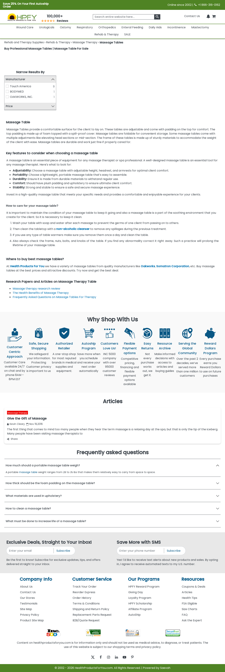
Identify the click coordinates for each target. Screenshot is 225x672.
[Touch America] (7, 86)
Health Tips (189, 598)
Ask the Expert (192, 620)
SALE (127, 34)
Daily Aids (155, 27)
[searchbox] (126, 17)
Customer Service (92, 579)
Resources (192, 579)
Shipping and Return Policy (91, 609)
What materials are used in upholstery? (34, 496)
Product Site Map (32, 620)
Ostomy (65, 27)
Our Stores (27, 598)
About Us (26, 587)
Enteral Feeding (132, 27)
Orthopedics (107, 27)
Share (12, 439)
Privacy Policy (29, 615)
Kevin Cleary (16, 424)
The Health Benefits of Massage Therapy (41, 293)
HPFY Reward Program (143, 587)
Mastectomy (200, 27)
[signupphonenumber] (141, 550)
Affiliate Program (140, 609)
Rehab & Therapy (106, 34)
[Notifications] (208, 16)
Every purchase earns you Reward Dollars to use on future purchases (210, 369)
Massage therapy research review (36, 289)
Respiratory (85, 27)
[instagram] (108, 657)
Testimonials (28, 603)
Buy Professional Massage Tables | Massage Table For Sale (46, 49)
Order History (82, 598)
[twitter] (88, 657)
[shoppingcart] (214, 16)
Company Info (36, 579)
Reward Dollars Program (210, 348)
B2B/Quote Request (86, 620)
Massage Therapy (17, 412)
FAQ (185, 615)
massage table (28, 472)
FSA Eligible (189, 603)
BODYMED (17, 92)
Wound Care (24, 27)
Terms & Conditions (86, 603)
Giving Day (135, 592)
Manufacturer (15, 79)
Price (9, 106)
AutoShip (134, 615)
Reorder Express (84, 592)
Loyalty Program (139, 598)
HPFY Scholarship (140, 603)
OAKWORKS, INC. (21, 97)
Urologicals (46, 27)
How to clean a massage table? (28, 508)
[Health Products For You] (22, 17)
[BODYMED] (7, 91)
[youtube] (127, 657)
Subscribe (63, 551)
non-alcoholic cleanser (72, 229)
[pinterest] (137, 657)
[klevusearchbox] (157, 17)
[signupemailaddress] (30, 550)
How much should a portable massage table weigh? (43, 465)
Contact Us (192, 16)
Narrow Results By (30, 72)
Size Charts (189, 609)
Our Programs (143, 579)
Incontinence (176, 27)
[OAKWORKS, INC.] (7, 96)
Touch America (20, 86)
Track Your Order (85, 587)
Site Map (26, 609)
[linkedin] (117, 657)
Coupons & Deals (193, 587)
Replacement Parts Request (92, 615)
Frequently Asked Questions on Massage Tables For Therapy (54, 297)
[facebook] (98, 657)
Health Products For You (27, 266)
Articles (187, 592)
